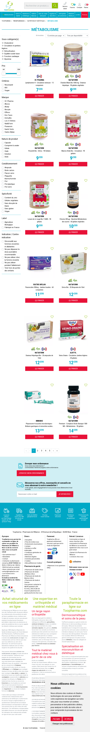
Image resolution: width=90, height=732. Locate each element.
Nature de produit (10, 139)
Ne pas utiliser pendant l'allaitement (12, 263)
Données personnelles (32, 559)
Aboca (7, 104)
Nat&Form (9, 124)
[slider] (4, 73)
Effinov (7, 112)
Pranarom (8, 126)
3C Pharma (9, 101)
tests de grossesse (21, 687)
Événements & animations (33, 544)
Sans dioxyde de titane (11, 204)
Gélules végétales (11, 200)
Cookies (27, 561)
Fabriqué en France (12, 227)
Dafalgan (16, 669)
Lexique (27, 546)
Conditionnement (9, 163)
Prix (3, 66)
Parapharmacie (19, 21)
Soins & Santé (18, 15)
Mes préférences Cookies (33, 563)
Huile (6, 151)
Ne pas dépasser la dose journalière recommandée (12, 252)
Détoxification (8, 51)
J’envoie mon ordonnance (31, 473)
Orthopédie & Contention (62, 15)
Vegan (7, 90)
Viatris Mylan (10, 132)
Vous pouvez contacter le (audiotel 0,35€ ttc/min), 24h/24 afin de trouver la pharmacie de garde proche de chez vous (33, 589)
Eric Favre (8, 115)
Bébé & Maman (33, 15)
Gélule (7, 148)
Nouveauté (9, 85)
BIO (6, 88)
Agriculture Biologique (9, 223)
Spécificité (7, 194)
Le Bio (78, 15)
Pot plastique (10, 184)
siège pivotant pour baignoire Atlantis (43, 696)
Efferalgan (6, 669)
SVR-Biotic (69, 639)
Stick (6, 157)
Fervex (19, 679)
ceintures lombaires (38, 624)
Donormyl (5, 683)
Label (4, 218)
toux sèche (15, 673)
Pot (6, 181)
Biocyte (7, 109)
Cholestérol (7, 43)
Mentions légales (30, 557)
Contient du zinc (11, 198)
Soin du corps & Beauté (43, 15)
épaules (40, 628)
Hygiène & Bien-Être (52, 15)
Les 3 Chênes (10, 121)
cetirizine (22, 677)
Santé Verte (9, 129)
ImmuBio (8, 118)
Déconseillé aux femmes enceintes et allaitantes (12, 244)
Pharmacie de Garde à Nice (33, 570)
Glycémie (6, 59)
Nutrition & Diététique (26, 15)
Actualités (28, 540)
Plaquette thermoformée (10, 177)
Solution (8, 154)
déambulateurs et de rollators (41, 682)
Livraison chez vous (76, 557)
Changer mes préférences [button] (62, 724)
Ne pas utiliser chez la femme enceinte (12, 258)
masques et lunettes (38, 721)
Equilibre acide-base (11, 54)
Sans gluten (9, 208)
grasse (23, 673)
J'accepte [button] (56, 719)
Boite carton (9, 170)
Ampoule (8, 167)
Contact (5, 559)
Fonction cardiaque (10, 56)
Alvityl (7, 107)
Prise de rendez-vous (31, 542)
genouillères (50, 622)
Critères (5, 81)
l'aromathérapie (76, 664)
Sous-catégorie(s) (10, 39)
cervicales (35, 628)
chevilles (54, 628)
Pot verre (8, 187)
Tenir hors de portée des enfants (12, 269)
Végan (7, 211)
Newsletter (6, 557)
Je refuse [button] (67, 719)
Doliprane (18, 665)
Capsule (8, 143)
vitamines (11, 691)
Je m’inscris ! (64, 494)
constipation (5, 677)
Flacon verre (9, 173)
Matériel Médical (71, 15)
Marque (5, 97)
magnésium (7, 689)
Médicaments (8, 15)
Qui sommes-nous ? (9, 554)
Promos (84, 15)
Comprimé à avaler (12, 145)
